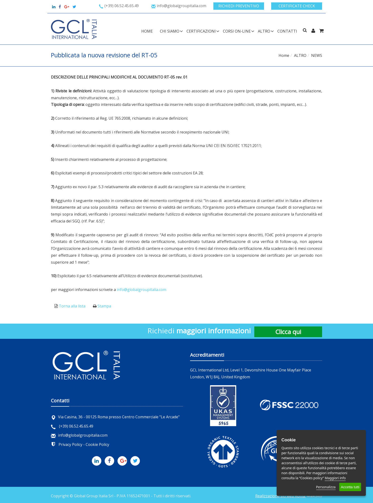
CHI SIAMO (169, 31)
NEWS (316, 55)
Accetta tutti (350, 487)
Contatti (287, 31)
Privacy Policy (70, 444)
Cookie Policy (97, 444)
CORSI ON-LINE (237, 31)
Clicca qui (288, 332)
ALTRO (264, 31)
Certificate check (297, 6)
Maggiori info (335, 478)
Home (147, 31)
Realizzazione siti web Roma (280, 495)
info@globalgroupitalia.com (141, 289)
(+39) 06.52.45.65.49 (72, 426)
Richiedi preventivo (238, 6)
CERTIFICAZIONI (201, 31)
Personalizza (326, 487)
